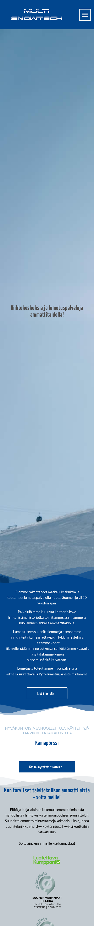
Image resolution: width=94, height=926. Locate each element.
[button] (85, 15)
